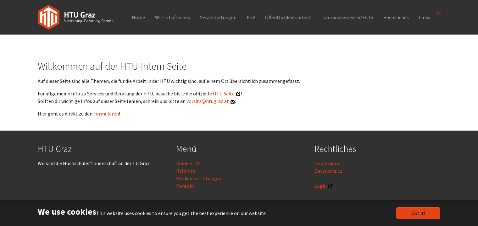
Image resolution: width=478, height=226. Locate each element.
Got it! (418, 213)
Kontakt (185, 186)
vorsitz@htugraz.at (207, 101)
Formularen (106, 113)
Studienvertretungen (198, 178)
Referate (185, 171)
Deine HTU (187, 163)
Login (320, 186)
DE (438, 13)
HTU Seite (224, 93)
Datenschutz (328, 171)
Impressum (326, 163)
